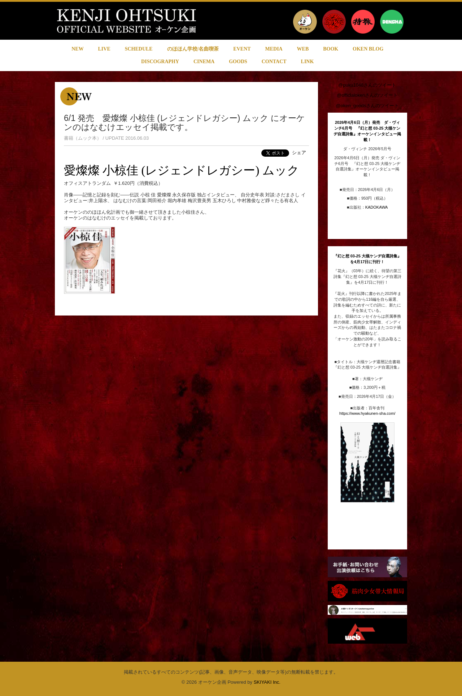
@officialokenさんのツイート (367, 95)
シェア (299, 152)
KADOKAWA (376, 207)
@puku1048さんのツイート (367, 85)
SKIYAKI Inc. (267, 682)
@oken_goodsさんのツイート (367, 105)
